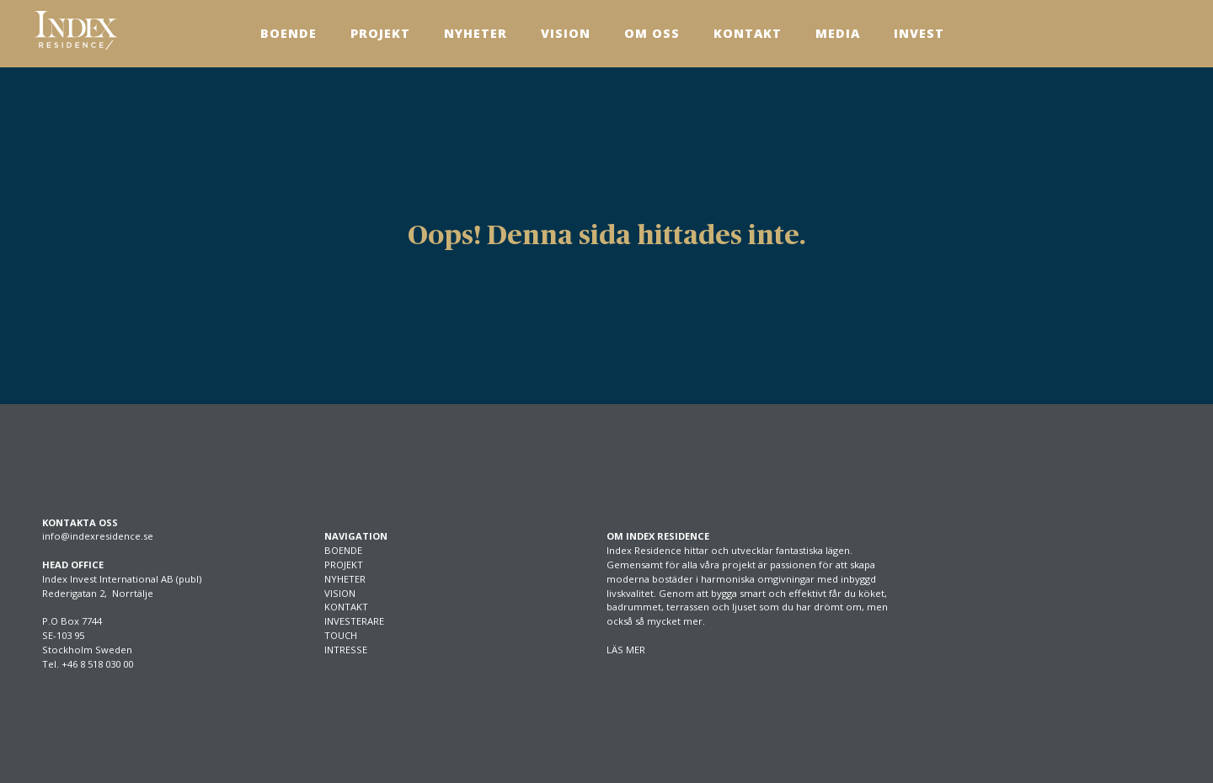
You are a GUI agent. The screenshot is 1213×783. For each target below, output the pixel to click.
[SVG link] (76, 30)
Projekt (380, 33)
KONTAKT (346, 606)
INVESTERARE (354, 621)
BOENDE (343, 550)
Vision (565, 33)
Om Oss (652, 33)
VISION (339, 593)
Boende (288, 33)
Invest (919, 33)
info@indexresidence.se (97, 536)
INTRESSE (345, 649)
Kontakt (747, 33)
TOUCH (340, 635)
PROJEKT (343, 564)
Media (837, 33)
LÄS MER (625, 649)
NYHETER (345, 579)
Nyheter (475, 33)
